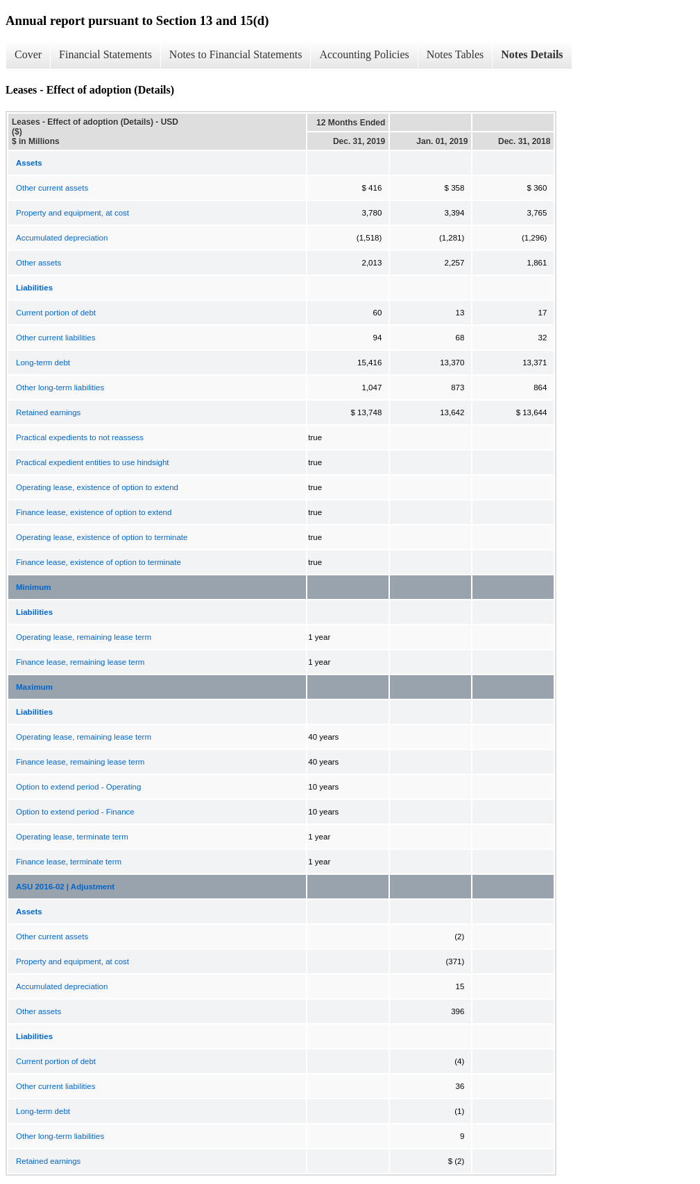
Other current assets (52, 188)
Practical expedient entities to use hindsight (92, 462)
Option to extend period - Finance (75, 812)
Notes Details (532, 54)
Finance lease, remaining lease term (80, 662)
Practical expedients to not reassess (80, 437)
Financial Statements (105, 54)
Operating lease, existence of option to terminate (101, 537)
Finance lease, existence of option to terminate (98, 562)
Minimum (33, 587)
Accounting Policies (364, 54)
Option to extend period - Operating (78, 787)
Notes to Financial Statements (235, 54)
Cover (28, 54)
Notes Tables (455, 54)
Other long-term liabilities (60, 387)
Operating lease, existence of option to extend (97, 487)
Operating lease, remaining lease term (83, 637)
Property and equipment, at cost (72, 213)
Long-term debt (43, 362)
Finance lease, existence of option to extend (93, 512)
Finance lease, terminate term (68, 861)
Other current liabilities (55, 337)
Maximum (34, 687)
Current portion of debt (56, 312)
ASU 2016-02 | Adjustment (65, 886)
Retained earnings (48, 412)
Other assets (38, 263)
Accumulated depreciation (62, 238)
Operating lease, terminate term (72, 837)
